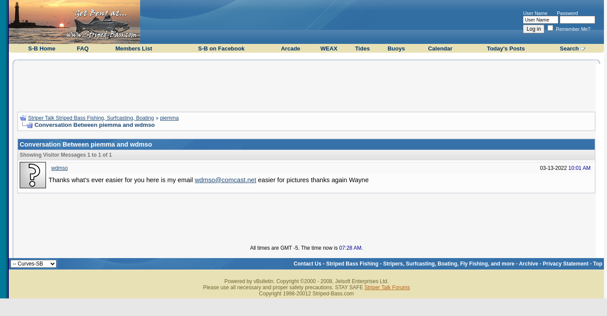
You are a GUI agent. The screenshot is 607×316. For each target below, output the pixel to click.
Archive (528, 264)
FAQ (83, 48)
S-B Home (41, 48)
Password (567, 13)
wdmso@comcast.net (225, 179)
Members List (133, 48)
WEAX (328, 48)
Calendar (440, 48)
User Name (535, 13)
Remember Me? (568, 29)
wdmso (59, 168)
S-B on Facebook (221, 48)
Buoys (396, 48)
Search (569, 48)
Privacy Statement (566, 264)
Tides (362, 48)
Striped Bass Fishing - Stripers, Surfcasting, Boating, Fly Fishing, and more (420, 264)
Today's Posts (506, 48)
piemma (169, 118)
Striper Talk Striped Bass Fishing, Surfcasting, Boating (91, 118)
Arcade (290, 48)
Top (597, 264)
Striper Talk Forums (387, 287)
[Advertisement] (306, 84)
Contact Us (307, 264)
